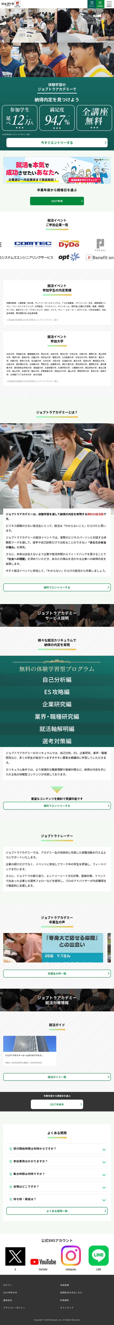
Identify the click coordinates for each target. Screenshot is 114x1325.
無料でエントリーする (57, 587)
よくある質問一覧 (57, 1211)
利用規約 (64, 1300)
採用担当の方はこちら (71, 1292)
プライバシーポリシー (14, 1307)
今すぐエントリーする (57, 142)
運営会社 (7, 1300)
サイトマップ (67, 1307)
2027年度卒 (57, 1104)
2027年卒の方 (10, 1292)
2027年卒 (57, 201)
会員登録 (100, 4)
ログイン (91, 4)
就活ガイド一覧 (57, 1077)
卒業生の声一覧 (57, 973)
